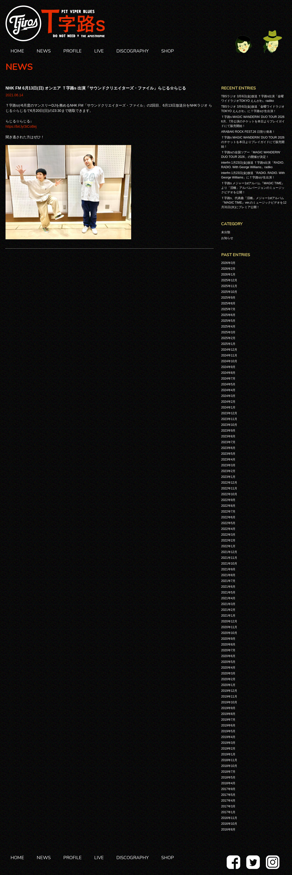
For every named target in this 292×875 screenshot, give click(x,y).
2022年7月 (228, 511)
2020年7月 (228, 650)
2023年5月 (228, 453)
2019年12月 (229, 691)
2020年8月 (228, 644)
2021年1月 (228, 615)
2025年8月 (228, 303)
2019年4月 (228, 737)
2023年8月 (228, 436)
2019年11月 (229, 696)
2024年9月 (228, 367)
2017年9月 (228, 789)
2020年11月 (229, 627)
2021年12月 (229, 552)
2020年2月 (228, 679)
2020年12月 (229, 621)
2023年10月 (229, 425)
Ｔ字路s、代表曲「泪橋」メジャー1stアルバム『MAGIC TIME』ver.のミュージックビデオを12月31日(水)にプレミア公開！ (253, 202)
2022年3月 (228, 534)
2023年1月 (228, 477)
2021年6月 (228, 586)
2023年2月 (228, 471)
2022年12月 (229, 482)
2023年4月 (228, 459)
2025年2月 (228, 338)
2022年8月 (228, 506)
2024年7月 (228, 378)
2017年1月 (228, 812)
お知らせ (227, 238)
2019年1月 (228, 754)
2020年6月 (228, 656)
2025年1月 (228, 344)
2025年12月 (229, 280)
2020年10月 (229, 633)
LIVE (99, 51)
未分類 (225, 232)
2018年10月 (229, 766)
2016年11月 (229, 818)
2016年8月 (228, 829)
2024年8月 (228, 373)
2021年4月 (228, 598)
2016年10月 (229, 823)
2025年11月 (229, 286)
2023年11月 (229, 419)
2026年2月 (228, 268)
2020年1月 (228, 685)
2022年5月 (228, 523)
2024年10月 (229, 361)
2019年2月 (228, 748)
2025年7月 (228, 309)
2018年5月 (228, 777)
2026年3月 (228, 263)
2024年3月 (228, 396)
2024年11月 (229, 355)
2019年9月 (228, 708)
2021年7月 (228, 581)
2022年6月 (228, 517)
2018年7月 (228, 771)
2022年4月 (228, 529)
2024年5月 (228, 384)
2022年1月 (228, 546)
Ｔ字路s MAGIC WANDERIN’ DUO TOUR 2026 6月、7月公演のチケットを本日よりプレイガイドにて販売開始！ (253, 121)
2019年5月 (228, 731)
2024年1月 (228, 407)
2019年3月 (228, 743)
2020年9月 (228, 638)
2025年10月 (229, 292)
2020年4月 (228, 667)
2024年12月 (229, 349)
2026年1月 (228, 274)
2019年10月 (229, 702)
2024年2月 (228, 401)
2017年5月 (228, 795)
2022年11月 (229, 488)
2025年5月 (228, 321)
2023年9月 (228, 430)
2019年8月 (228, 714)
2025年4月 (228, 326)
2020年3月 (228, 673)
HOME (17, 51)
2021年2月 (228, 610)
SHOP (167, 51)
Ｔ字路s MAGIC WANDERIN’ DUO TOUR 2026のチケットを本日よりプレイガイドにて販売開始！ (252, 142)
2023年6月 (228, 448)
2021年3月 (228, 604)
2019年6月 (228, 725)
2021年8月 (228, 575)
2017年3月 (228, 806)
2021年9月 (228, 569)
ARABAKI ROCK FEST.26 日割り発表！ (248, 131)
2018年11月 (229, 760)
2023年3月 (228, 465)
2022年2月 (228, 540)
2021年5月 (228, 592)
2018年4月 (228, 783)
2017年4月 (228, 800)
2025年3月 (228, 332)
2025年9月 (228, 297)
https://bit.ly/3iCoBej (21, 126)
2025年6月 (228, 315)
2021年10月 (229, 563)
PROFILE (72, 51)
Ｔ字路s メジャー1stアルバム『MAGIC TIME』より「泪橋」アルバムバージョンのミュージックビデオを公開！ (252, 187)
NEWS (44, 51)
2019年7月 (228, 719)
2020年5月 (228, 662)
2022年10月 (229, 494)
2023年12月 (229, 413)
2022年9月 (228, 500)
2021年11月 (229, 558)
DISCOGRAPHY (132, 51)
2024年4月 (228, 390)
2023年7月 (228, 442)
